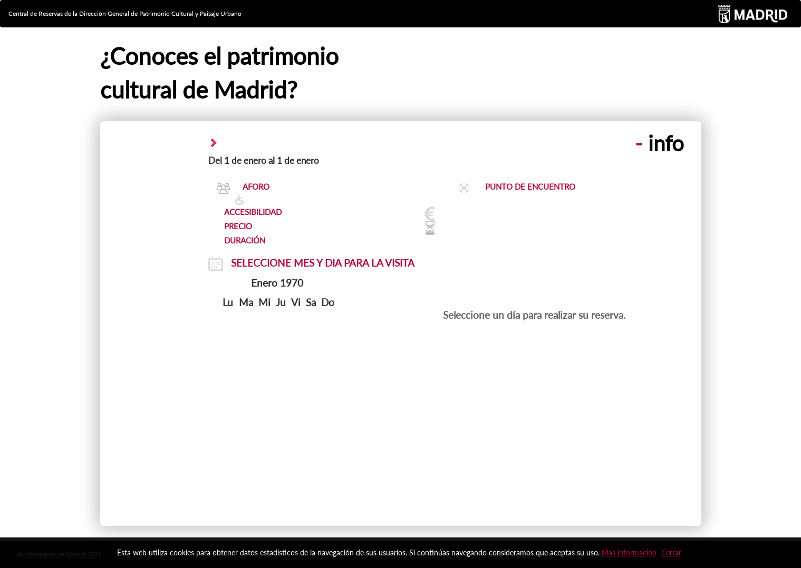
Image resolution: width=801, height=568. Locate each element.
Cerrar (671, 552)
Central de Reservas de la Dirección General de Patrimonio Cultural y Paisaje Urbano (125, 13)
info (659, 143)
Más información (629, 552)
